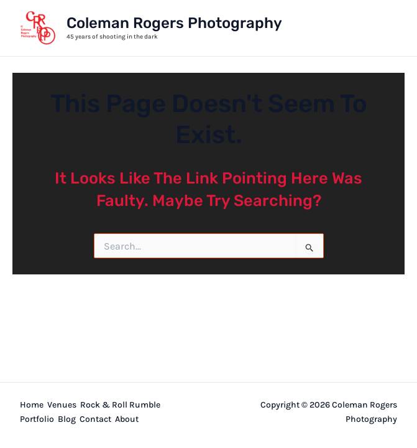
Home (32, 404)
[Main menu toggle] (383, 28)
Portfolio (37, 419)
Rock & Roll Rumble (120, 404)
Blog (67, 419)
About (127, 419)
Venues (61, 404)
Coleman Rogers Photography (174, 23)
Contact (95, 419)
